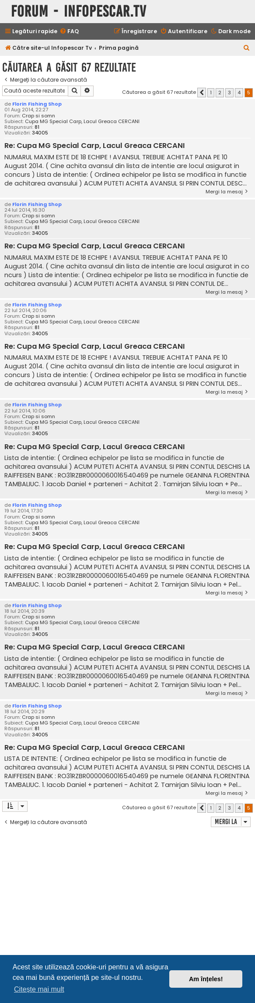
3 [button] (229, 92)
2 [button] (219, 92)
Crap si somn (38, 116)
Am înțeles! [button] (206, 979)
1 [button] (211, 92)
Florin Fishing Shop (37, 103)
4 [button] (239, 92)
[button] (201, 92)
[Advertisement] (128, 895)
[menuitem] (69, 32)
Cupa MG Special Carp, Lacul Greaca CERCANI (82, 121)
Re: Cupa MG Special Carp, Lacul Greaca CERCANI (94, 146)
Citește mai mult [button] (39, 989)
